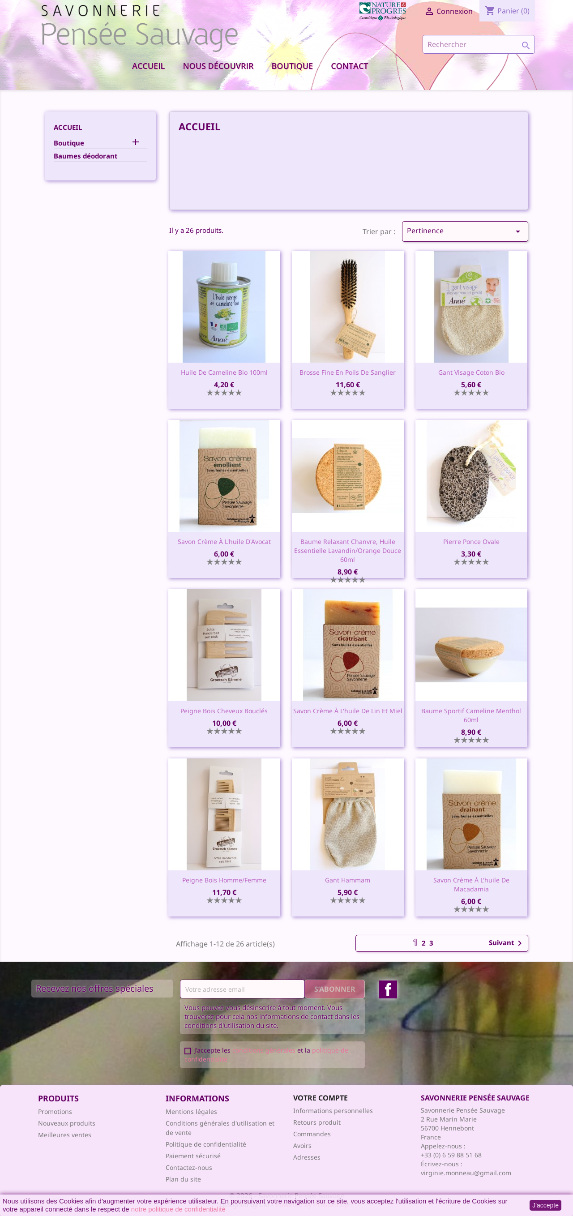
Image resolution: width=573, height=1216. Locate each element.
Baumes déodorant (86, 155)
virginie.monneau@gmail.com (466, 1173)
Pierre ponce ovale (471, 541)
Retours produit (317, 1122)
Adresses (307, 1157)
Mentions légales (191, 1111)
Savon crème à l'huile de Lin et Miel (347, 710)
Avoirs (302, 1145)
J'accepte (545, 1205)
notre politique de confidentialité (178, 1209)
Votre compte (320, 1098)
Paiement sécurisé (193, 1156)
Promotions (55, 1111)
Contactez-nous (189, 1167)
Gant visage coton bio (471, 372)
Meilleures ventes (64, 1134)
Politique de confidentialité (206, 1144)
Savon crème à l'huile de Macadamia (471, 884)
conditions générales (263, 1050)
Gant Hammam (347, 880)
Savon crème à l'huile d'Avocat (224, 541)
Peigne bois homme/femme (224, 880)
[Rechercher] (479, 44)
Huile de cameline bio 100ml (224, 372)
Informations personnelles (333, 1110)
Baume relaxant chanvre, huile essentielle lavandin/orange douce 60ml (347, 550)
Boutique (292, 65)
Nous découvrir (218, 65)
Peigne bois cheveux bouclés (224, 710)
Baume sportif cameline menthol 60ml (471, 715)
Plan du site (183, 1179)
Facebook (388, 989)
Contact (349, 65)
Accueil (148, 65)
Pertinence (465, 231)
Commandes (312, 1134)
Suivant (507, 943)
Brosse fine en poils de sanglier (347, 372)
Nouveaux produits (66, 1123)
